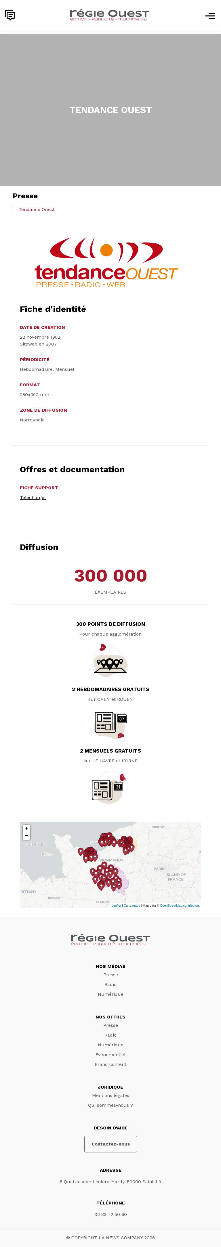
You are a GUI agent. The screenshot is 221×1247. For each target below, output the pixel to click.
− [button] (26, 835)
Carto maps (132, 905)
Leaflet (116, 905)
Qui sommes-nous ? (110, 1105)
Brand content (110, 1064)
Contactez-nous (111, 1144)
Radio (110, 984)
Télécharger (33, 497)
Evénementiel (110, 1054)
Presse (110, 974)
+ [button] (26, 828)
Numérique (110, 994)
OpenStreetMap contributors (180, 905)
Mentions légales (110, 1095)
